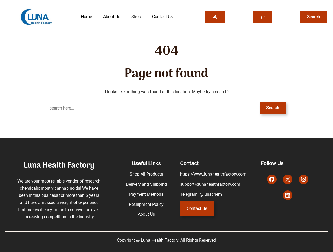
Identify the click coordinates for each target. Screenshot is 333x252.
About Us (146, 214)
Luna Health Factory (59, 165)
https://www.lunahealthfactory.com (213, 174)
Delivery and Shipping (146, 184)
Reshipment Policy (146, 204)
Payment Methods (146, 194)
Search (272, 107)
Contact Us (197, 208)
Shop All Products (146, 174)
